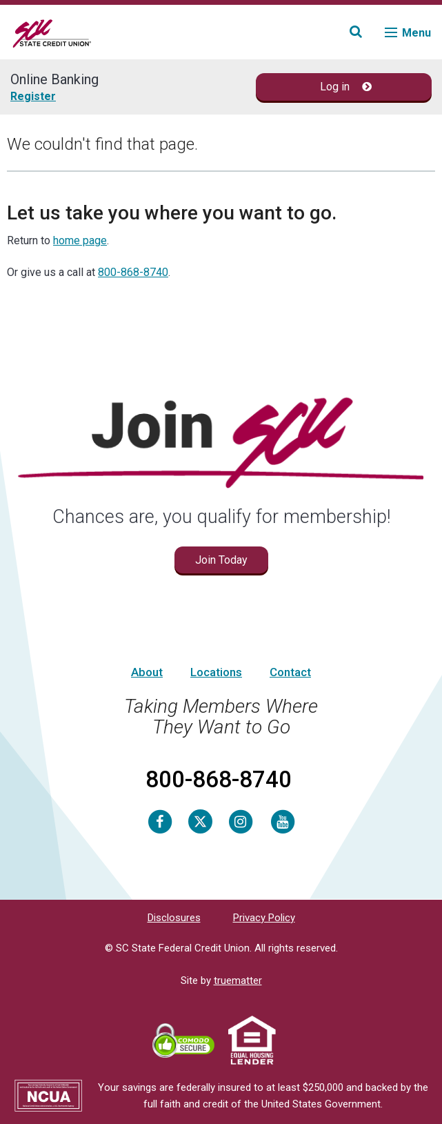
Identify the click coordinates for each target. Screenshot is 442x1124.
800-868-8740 (133, 272)
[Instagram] (240, 821)
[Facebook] (160, 821)
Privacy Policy (264, 917)
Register (33, 96)
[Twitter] (200, 821)
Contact (290, 672)
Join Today (221, 559)
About (147, 672)
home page (80, 240)
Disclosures (174, 917)
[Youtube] (283, 821)
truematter (238, 980)
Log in (346, 86)
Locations (216, 672)
